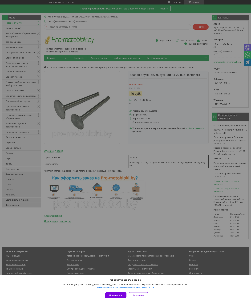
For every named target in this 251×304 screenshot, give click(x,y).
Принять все (115, 295)
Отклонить (139, 295)
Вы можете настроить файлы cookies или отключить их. (124, 288)
